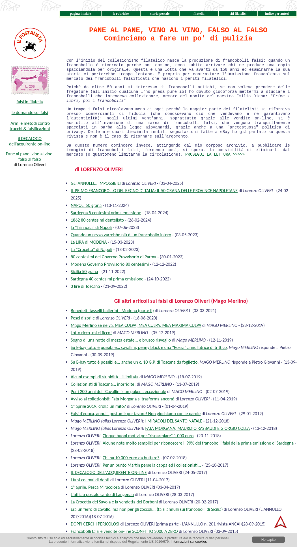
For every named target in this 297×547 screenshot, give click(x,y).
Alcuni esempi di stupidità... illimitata (104, 376)
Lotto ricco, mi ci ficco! (91, 332)
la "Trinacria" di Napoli (91, 227)
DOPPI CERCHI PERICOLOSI (95, 524)
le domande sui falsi (30, 112)
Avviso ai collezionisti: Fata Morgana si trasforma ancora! (123, 399)
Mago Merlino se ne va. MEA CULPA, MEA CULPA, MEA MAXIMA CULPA (136, 325)
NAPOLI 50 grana (86, 205)
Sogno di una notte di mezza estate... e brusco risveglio (121, 340)
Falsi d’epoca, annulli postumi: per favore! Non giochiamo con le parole (136, 413)
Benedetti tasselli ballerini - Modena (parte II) (112, 310)
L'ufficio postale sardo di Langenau (102, 494)
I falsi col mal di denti (90, 479)
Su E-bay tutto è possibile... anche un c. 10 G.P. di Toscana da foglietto (134, 362)
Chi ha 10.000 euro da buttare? (131, 457)
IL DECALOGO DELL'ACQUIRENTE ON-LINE (109, 472)
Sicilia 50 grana (84, 271)
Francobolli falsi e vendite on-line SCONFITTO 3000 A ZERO (124, 531)
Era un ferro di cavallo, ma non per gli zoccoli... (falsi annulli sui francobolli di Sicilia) (147, 509)
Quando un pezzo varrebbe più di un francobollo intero (121, 234)
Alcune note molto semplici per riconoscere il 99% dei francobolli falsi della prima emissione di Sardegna (198, 443)
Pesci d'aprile (83, 318)
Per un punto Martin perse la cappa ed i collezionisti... (152, 465)
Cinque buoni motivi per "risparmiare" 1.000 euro (148, 435)
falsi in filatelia (30, 101)
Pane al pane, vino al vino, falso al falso (29, 156)
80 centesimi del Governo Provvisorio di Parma (113, 256)
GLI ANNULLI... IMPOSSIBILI (96, 183)
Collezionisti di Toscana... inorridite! (103, 384)
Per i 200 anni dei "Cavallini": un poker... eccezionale (118, 391)
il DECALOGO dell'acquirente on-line (29, 141)
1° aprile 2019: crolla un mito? (98, 406)
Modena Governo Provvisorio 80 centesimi (110, 264)
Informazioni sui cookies (189, 542)
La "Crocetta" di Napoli (91, 249)
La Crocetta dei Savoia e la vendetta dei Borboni (114, 502)
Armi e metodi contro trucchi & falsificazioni (30, 126)
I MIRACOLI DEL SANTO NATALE (174, 421)
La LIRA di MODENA (89, 242)
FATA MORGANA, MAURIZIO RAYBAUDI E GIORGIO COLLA (197, 428)
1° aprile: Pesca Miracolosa (95, 487)
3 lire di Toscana (85, 286)
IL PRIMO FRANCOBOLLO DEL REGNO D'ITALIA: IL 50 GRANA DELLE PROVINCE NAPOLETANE (154, 190)
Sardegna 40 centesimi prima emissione (107, 279)
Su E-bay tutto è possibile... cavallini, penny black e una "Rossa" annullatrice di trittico (149, 347)
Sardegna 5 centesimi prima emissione (106, 212)
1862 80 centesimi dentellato (97, 220)
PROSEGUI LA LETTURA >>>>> (215, 154)
